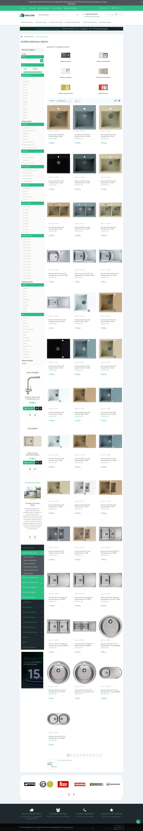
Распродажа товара (29, 612)
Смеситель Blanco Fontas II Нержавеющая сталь (32, 398)
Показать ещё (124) (27, 360)
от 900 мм (26, 232)
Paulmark (25, 109)
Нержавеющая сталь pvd (30, 147)
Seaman (25, 118)
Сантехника (27, 602)
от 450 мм (26, 218)
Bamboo (25, 84)
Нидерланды (26, 299)
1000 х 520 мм (27, 247)
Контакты (74, 8)
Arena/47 (25, 323)
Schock (25, 115)
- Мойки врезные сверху (29, 553)
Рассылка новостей (78, 808)
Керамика (26, 133)
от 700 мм (26, 226)
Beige (24, 335)
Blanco (25, 87)
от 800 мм (26, 229)
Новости (65, 8)
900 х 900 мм (26, 206)
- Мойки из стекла (28, 573)
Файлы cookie (23, 814)
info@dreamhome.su (106, 810)
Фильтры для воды (105, 22)
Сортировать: (52, 68)
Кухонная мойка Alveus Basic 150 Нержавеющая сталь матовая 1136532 (109, 243)
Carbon (25, 349)
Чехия (25, 308)
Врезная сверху (27, 173)
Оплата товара (39, 8)
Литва (25, 297)
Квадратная (26, 188)
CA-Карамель (26, 340)
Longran (25, 101)
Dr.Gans (25, 90)
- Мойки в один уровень (29, 587)
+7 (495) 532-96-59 (106, 805)
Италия (25, 291)
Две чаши (26, 154)
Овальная (26, 194)
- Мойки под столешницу (29, 577)
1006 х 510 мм (27, 250)
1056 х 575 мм (27, 259)
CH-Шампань (26, 352)
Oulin (24, 107)
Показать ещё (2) (26, 121)
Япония (25, 311)
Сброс (24, 54)
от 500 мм (26, 221)
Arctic (24, 321)
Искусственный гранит (29, 130)
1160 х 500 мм (27, 270)
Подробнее (71, 4)
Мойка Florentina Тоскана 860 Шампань (32, 454)
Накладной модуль (28, 175)
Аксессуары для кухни (90, 22)
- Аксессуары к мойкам (29, 592)
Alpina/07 (25, 318)
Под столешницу (27, 178)
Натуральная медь (28, 142)
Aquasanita (26, 81)
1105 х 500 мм (27, 264)
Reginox (25, 112)
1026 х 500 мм (27, 256)
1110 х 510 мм (27, 267)
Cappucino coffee (27, 346)
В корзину (29, 408)
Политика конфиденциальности (28, 811)
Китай (25, 294)
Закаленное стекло (28, 128)
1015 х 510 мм (27, 253)
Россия (25, 302)
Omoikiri (25, 104)
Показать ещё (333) (27, 282)
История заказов (77, 803)
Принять (119, 827)
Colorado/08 (26, 357)
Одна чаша (26, 160)
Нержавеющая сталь (28, 145)
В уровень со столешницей (30, 170)
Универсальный (27, 181)
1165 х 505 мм (27, 276)
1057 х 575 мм (27, 261)
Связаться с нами (24, 817)
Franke (25, 95)
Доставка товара (26, 8)
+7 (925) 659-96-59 (106, 807)
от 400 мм (26, 215)
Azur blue (25, 326)
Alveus (25, 78)
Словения (26, 305)
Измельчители (51, 814)
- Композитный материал (30, 567)
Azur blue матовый (28, 329)
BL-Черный (26, 337)
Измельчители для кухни (72, 22)
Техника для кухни (27, 22)
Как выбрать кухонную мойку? (32, 504)
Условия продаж (24, 808)
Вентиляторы (27, 607)
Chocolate (25, 354)
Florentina (26, 92)
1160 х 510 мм (27, 273)
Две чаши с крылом (28, 157)
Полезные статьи (32, 483)
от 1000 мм (26, 209)
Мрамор (25, 139)
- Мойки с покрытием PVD (30, 570)
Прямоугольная (27, 197)
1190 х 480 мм (27, 278)
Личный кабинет (77, 800)
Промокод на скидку (53, 8)
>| (100, 723)
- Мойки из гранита (28, 557)
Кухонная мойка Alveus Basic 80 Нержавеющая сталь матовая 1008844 (57, 289)
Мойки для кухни (40, 22)
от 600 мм (26, 223)
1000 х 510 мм (27, 245)
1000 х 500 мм (27, 239)
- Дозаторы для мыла (28, 597)
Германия (26, 288)
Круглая (25, 191)
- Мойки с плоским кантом (30, 582)
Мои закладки (77, 806)
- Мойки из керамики (29, 563)
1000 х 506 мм (27, 242)
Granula (25, 98)
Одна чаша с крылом (29, 163)
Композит (26, 136)
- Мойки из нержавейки (29, 560)
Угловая (25, 199)
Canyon (25, 343)
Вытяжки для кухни (29, 627)
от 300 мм (26, 212)
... (113, 22)
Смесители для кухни (55, 22)
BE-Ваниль (26, 332)
